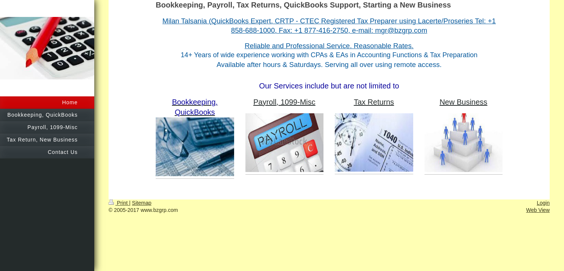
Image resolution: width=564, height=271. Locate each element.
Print (119, 203)
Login (543, 203)
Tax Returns (374, 102)
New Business (463, 102)
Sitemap (141, 203)
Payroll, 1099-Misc (284, 102)
